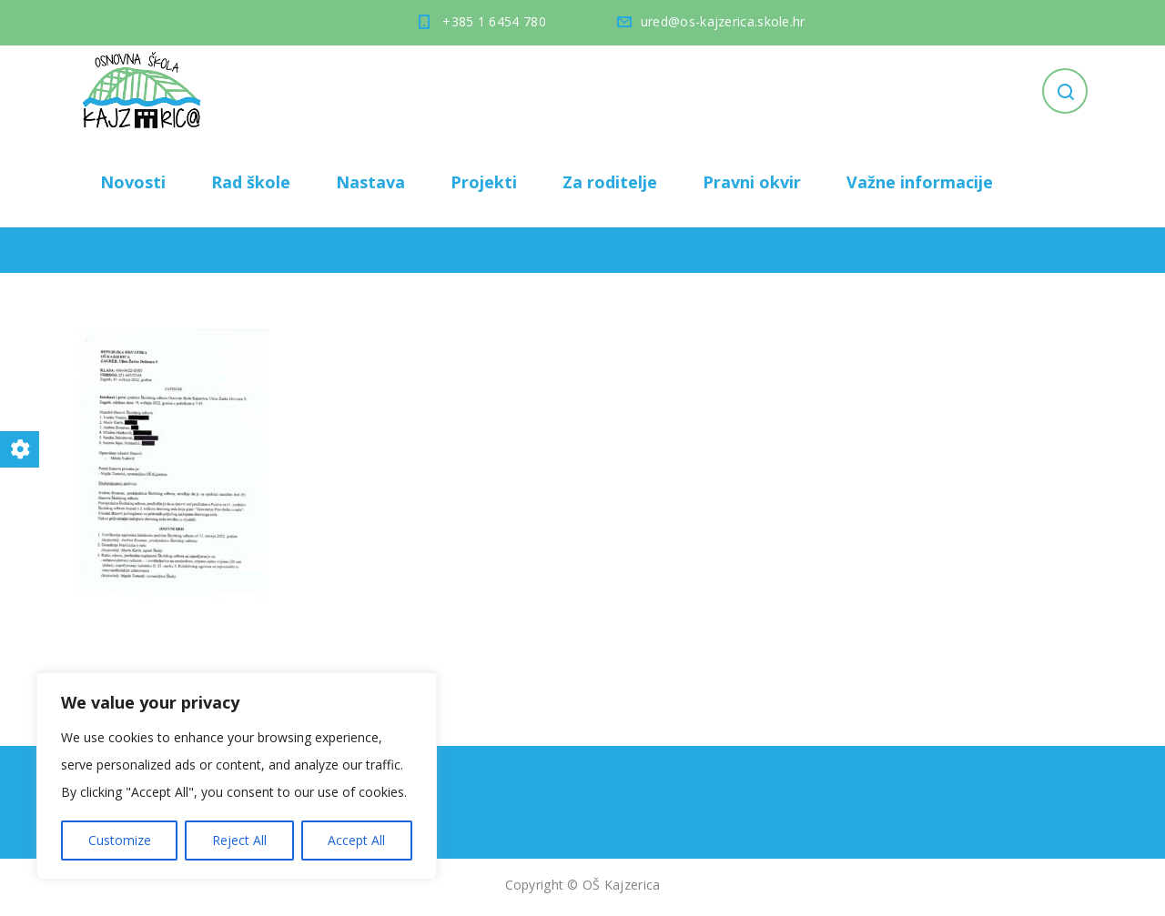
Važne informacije (919, 182)
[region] (236, 776)
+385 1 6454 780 (494, 21)
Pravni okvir (752, 182)
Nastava (370, 182)
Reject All (239, 840)
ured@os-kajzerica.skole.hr (723, 21)
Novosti (133, 182)
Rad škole (250, 182)
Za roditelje (609, 182)
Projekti (484, 182)
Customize (119, 840)
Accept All (356, 840)
